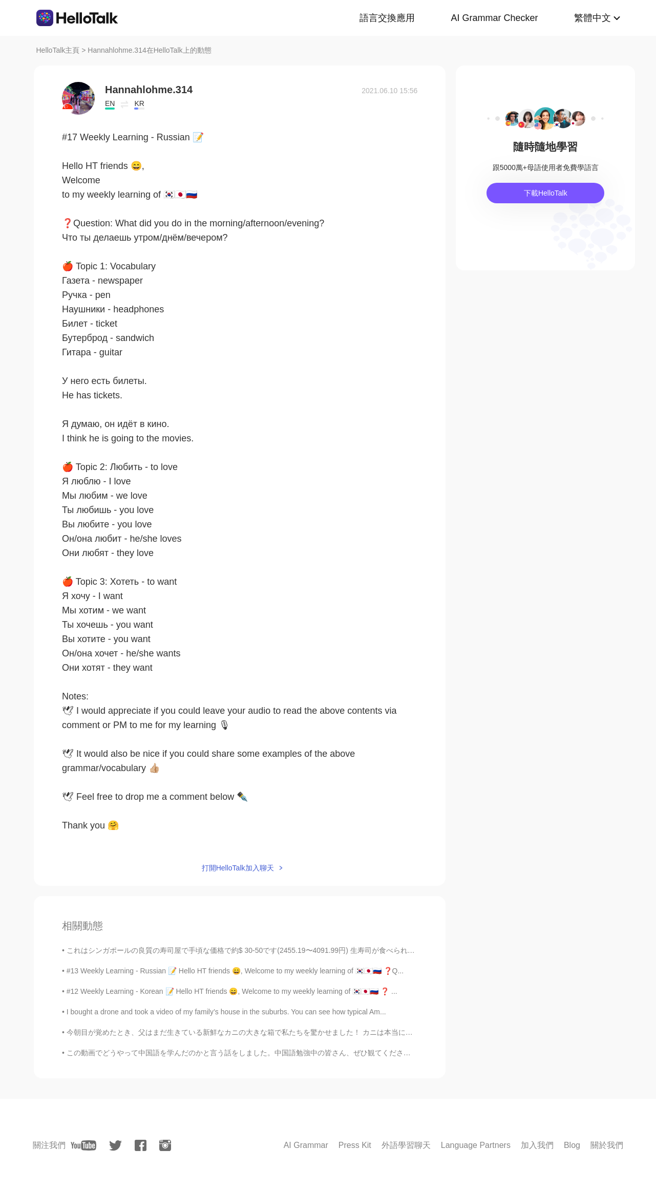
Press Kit (354, 1145)
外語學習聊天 (406, 1145)
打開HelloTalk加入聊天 (238, 868)
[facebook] (140, 1145)
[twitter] (115, 1145)
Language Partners (476, 1145)
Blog (572, 1145)
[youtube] (83, 1145)
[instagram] (165, 1145)
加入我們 (537, 1145)
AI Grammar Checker (494, 18)
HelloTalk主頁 (58, 50)
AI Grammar (306, 1145)
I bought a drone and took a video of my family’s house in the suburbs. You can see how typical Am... (226, 1012)
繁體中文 (592, 18)
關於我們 (606, 1145)
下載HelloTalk (545, 193)
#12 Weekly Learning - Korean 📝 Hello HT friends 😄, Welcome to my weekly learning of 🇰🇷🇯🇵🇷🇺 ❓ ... (232, 991)
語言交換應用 (387, 18)
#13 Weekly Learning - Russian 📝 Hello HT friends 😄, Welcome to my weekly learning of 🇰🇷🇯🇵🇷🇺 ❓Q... (235, 971)
